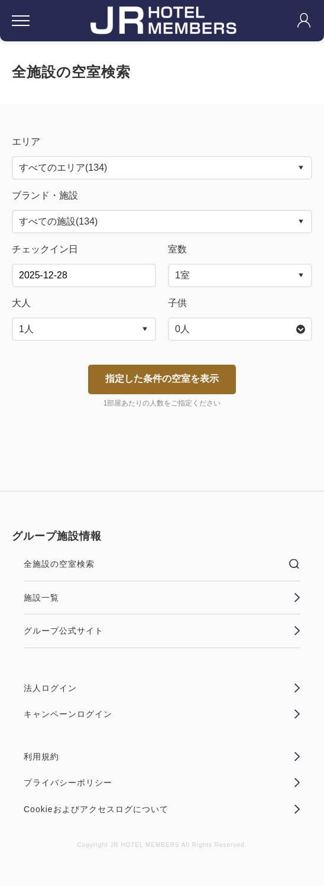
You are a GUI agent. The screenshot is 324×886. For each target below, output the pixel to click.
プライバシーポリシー (162, 782)
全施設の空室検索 (162, 564)
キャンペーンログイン (162, 714)
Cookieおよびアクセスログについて (162, 809)
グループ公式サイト (162, 631)
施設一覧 (162, 597)
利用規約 (162, 756)
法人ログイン (162, 688)
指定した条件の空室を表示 (162, 379)
